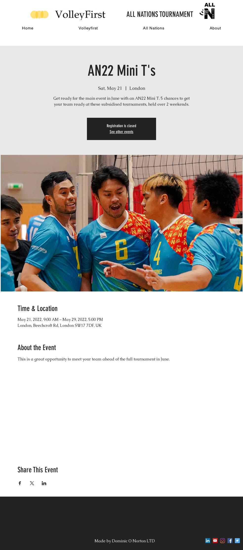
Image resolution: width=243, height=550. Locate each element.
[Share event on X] (32, 483)
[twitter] (237, 540)
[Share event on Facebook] (20, 483)
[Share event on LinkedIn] (44, 483)
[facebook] (229, 540)
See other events (121, 131)
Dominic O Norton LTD (134, 541)
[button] (88, 28)
